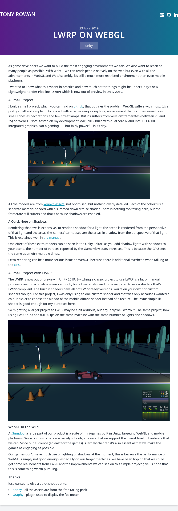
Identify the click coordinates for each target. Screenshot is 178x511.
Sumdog (18, 433)
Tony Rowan (17, 14)
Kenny (17, 490)
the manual (52, 237)
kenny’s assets (53, 204)
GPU (17, 265)
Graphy (18, 495)
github (78, 106)
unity (89, 46)
